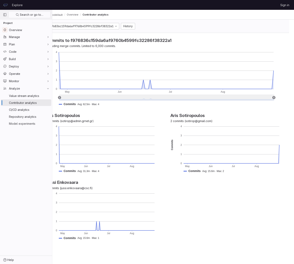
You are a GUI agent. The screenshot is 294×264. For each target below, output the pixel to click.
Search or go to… (29, 14)
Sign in (284, 5)
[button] (92, 104)
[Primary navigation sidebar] (5, 14)
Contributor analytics (107, 14)
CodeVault (65, 14)
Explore (17, 5)
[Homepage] (5, 5)
